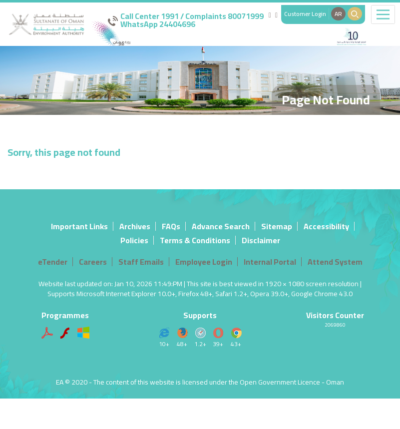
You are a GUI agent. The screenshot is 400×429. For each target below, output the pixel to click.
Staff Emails (141, 261)
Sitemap (276, 226)
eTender (52, 261)
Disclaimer (261, 240)
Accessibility (326, 226)
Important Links (79, 226)
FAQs (171, 226)
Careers (93, 261)
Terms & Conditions (195, 240)
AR (338, 13)
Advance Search (221, 226)
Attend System (335, 261)
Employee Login (203, 261)
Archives (134, 226)
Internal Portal (270, 261)
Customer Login (305, 13)
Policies (134, 240)
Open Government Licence (280, 382)
